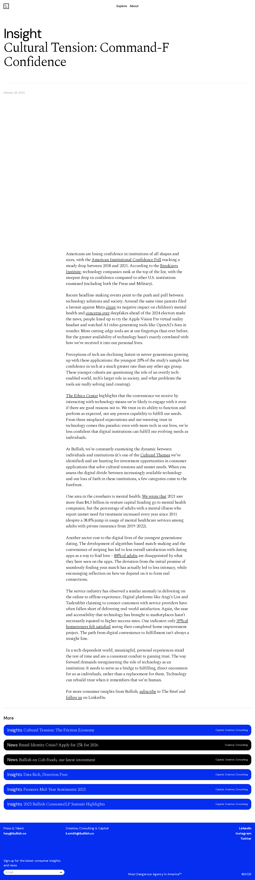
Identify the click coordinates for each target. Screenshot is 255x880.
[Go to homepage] (6, 6)
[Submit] (61, 872)
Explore (122, 6)
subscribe (147, 691)
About (134, 6)
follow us (74, 697)
